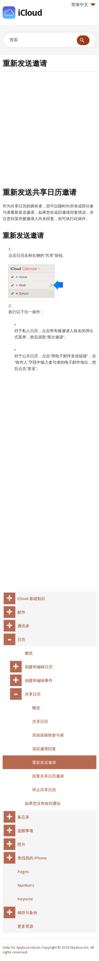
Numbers (25, 885)
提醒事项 (25, 830)
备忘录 (23, 816)
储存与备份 (27, 912)
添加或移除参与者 (48, 735)
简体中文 (83, 4)
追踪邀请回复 (44, 748)
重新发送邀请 (44, 762)
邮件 (21, 612)
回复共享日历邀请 (48, 776)
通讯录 (23, 625)
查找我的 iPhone (32, 857)
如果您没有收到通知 (42, 803)
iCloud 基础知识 (31, 598)
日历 (21, 639)
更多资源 (25, 926)
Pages (23, 871)
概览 (29, 653)
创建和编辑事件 (39, 680)
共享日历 (33, 694)
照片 (21, 844)
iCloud (30, 12)
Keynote (25, 898)
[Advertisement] (49, 129)
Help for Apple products (22, 947)
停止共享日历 (44, 789)
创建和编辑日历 (39, 666)
